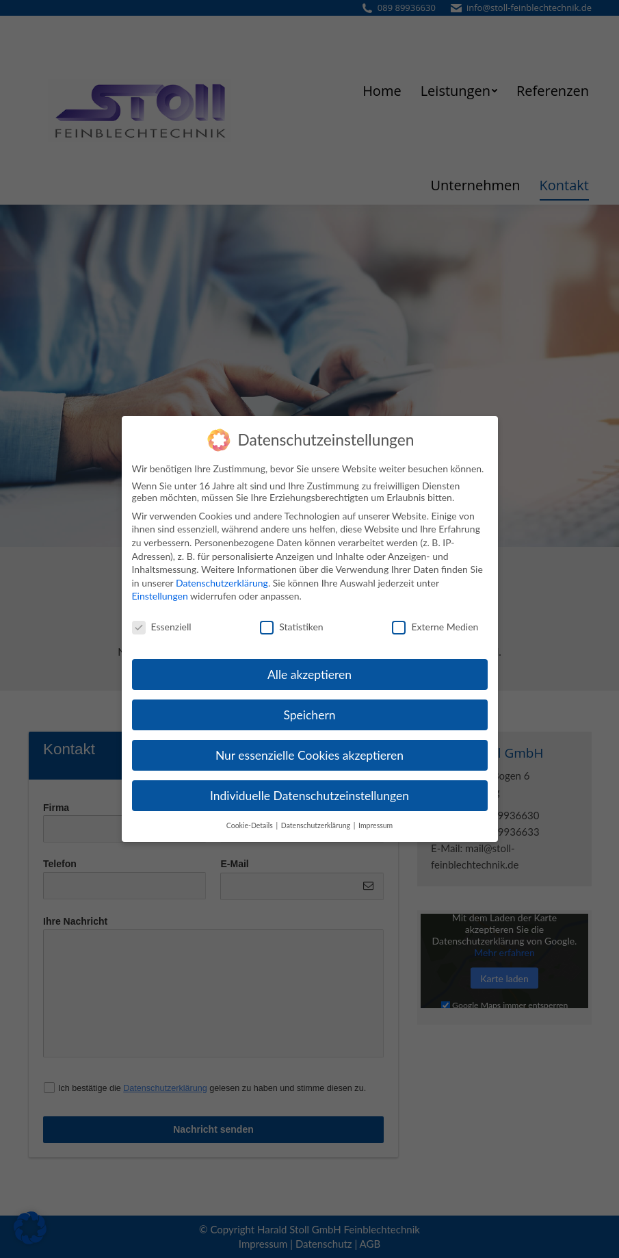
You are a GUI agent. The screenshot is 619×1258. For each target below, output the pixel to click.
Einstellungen (160, 590)
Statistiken (291, 621)
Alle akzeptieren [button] (309, 669)
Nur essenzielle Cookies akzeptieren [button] (309, 749)
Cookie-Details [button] (250, 819)
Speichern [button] (309, 709)
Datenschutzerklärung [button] (316, 819)
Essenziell (162, 621)
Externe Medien (435, 621)
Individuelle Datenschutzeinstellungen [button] (309, 789)
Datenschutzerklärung (222, 576)
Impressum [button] (375, 819)
